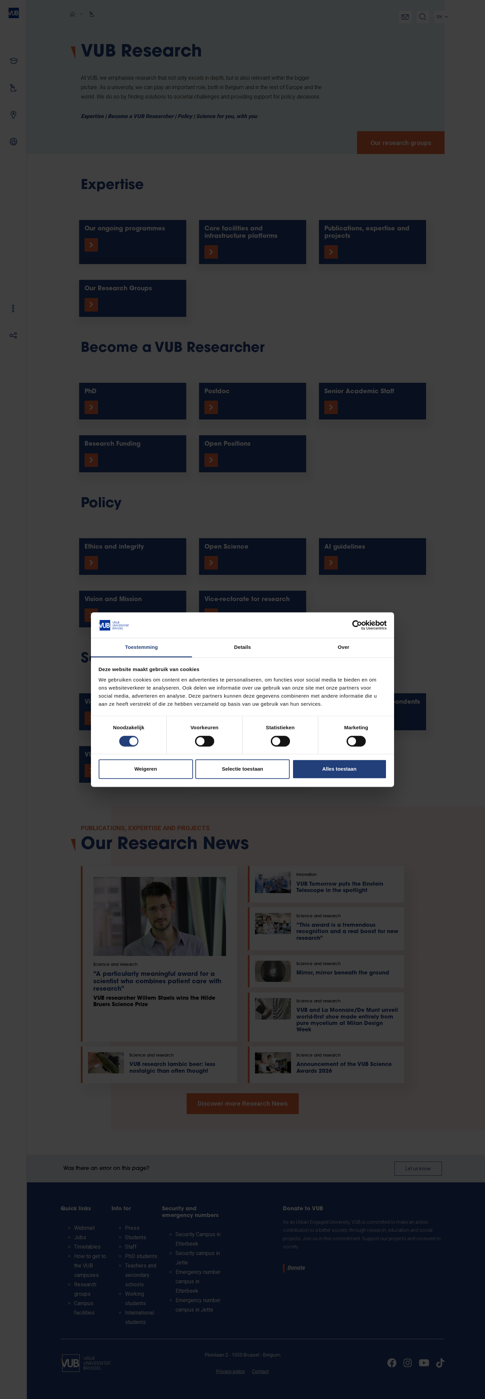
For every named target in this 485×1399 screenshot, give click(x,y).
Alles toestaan (339, 769)
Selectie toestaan (242, 769)
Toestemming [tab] (141, 647)
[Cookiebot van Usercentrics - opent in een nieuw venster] (357, 625)
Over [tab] (344, 647)
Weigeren (145, 769)
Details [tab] (242, 647)
